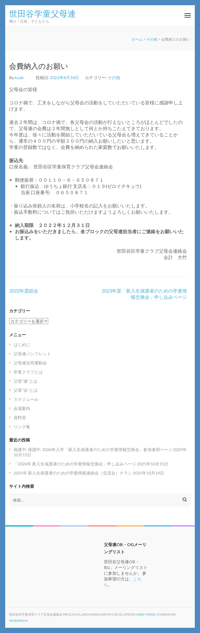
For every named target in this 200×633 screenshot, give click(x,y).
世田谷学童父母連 (42, 13)
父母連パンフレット (32, 353)
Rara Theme (145, 614)
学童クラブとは (28, 371)
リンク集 (22, 426)
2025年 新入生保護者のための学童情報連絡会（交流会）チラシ (73, 472)
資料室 (20, 417)
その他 (151, 39)
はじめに (22, 344)
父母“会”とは (26, 390)
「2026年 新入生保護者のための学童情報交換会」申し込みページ (75, 463)
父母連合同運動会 (30, 362)
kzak (19, 77)
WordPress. (18, 621)
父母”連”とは (26, 380)
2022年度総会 (23, 291)
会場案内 (22, 408)
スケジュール (26, 399)
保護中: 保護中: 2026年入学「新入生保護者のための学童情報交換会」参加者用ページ (93, 449)
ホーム (137, 39)
